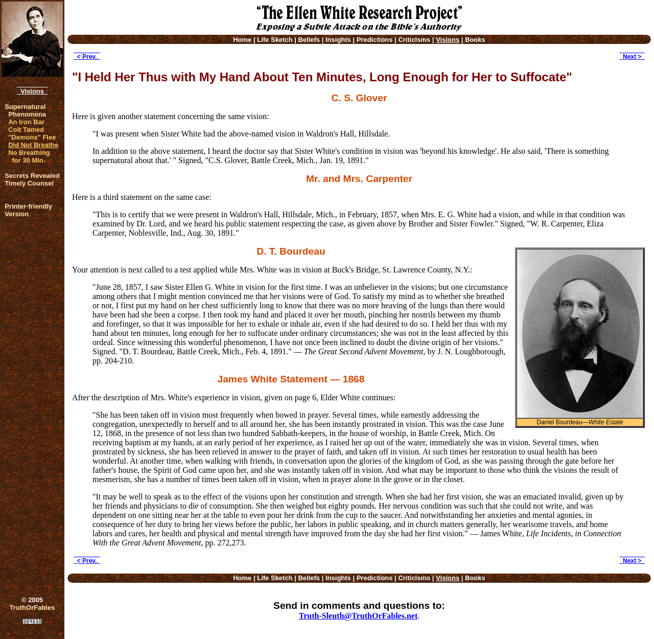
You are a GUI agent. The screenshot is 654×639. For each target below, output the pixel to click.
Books (475, 39)
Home (242, 39)
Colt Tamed (26, 129)
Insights (338, 39)
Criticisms (414, 39)
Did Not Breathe (33, 145)
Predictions (375, 39)
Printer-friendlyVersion (28, 210)
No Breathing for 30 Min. (29, 156)
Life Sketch (274, 39)
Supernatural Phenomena (25, 110)
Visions (32, 91)
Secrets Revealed (32, 175)
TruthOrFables (32, 607)
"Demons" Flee (32, 137)
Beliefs (309, 39)
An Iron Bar (26, 122)
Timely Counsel (29, 183)
